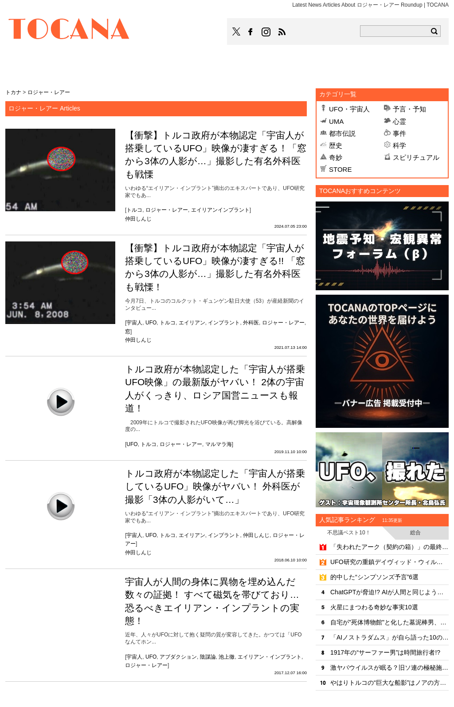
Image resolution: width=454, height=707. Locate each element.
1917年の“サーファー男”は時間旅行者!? (385, 652)
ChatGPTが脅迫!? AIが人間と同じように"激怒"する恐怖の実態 (389, 592)
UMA (336, 121)
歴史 (335, 145)
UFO (151, 323)
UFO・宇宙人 (349, 109)
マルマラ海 (218, 444)
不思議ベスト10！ (348, 532)
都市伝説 (342, 133)
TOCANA (69, 30)
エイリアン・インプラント (269, 657)
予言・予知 (409, 109)
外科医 (251, 323)
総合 (415, 532)
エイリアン (192, 323)
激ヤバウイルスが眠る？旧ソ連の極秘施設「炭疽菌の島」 (389, 667)
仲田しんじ (138, 219)
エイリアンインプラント (220, 210)
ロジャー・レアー (166, 210)
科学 (399, 145)
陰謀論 (208, 657)
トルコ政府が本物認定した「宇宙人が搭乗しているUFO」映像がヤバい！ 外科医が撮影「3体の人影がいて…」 (215, 486)
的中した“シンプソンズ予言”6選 (374, 577)
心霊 (399, 121)
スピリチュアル (416, 157)
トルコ (134, 210)
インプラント (224, 323)
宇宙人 (134, 323)
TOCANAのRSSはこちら (282, 32)
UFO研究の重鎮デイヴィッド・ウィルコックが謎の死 (389, 561)
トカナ (13, 92)
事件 (399, 133)
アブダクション (178, 657)
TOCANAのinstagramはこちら (266, 32)
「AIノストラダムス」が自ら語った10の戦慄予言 (389, 637)
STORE (340, 169)
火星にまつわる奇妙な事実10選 (374, 607)
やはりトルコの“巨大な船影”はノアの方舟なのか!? (389, 682)
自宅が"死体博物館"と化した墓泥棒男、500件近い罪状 (389, 622)
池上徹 (227, 657)
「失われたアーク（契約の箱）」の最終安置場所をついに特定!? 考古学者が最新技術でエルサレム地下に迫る (389, 546)
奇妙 (335, 157)
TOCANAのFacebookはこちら (250, 32)
